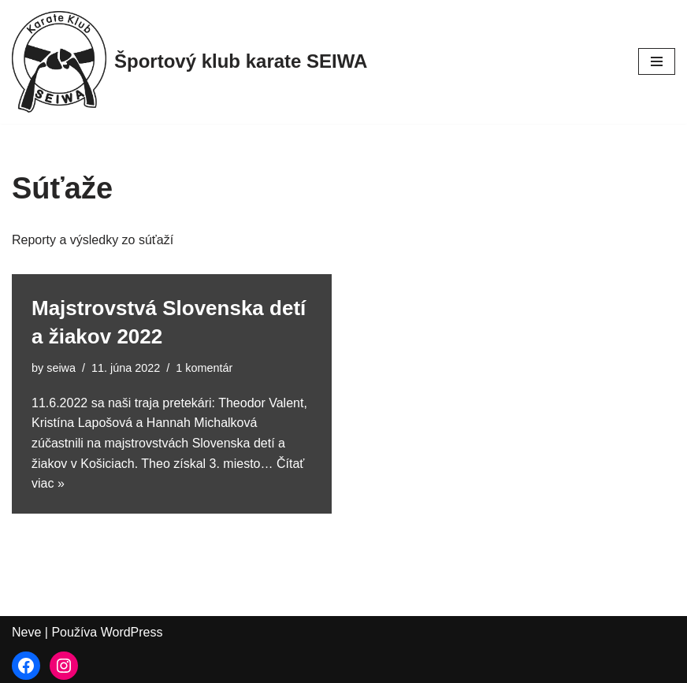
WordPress (132, 632)
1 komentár (204, 368)
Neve (26, 632)
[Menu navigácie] (656, 61)
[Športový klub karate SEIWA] (189, 62)
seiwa (61, 368)
